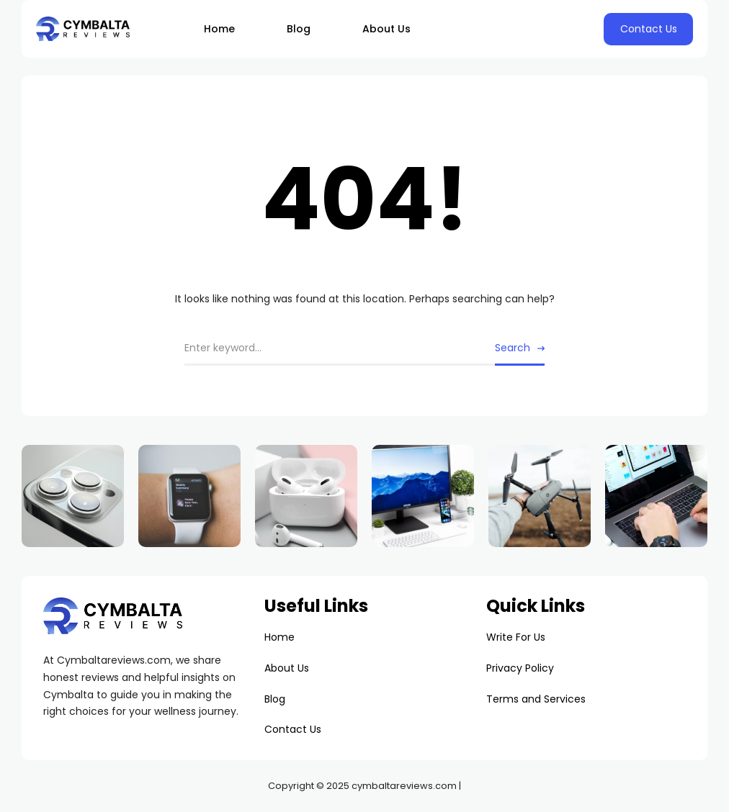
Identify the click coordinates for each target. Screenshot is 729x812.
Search (512, 347)
